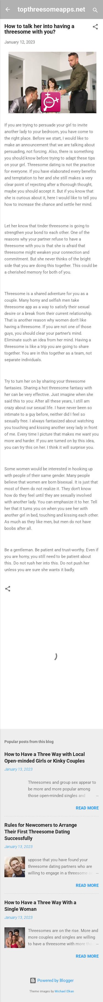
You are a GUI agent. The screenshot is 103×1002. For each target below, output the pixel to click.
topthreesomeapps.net (51, 9)
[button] (95, 27)
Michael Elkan (64, 991)
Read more (87, 808)
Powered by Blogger (52, 980)
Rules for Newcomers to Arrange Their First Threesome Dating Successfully (40, 831)
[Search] (95, 11)
